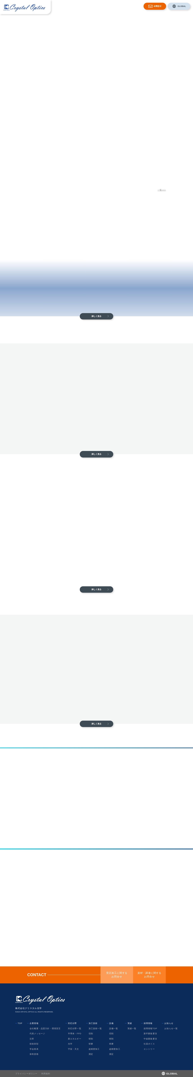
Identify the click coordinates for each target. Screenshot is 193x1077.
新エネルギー (74, 1038)
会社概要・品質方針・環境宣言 (45, 1028)
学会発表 (34, 1049)
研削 (91, 1038)
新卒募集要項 (150, 1033)
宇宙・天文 (73, 1049)
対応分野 (86, 6)
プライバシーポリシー (26, 1073)
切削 (91, 1033)
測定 (91, 1054)
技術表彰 (34, 1043)
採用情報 (123, 6)
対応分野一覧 (74, 1028)
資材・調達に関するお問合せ (149, 975)
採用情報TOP (150, 1028)
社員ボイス (149, 1043)
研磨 (91, 1043)
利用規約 (45, 1073)
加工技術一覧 (95, 1028)
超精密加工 (94, 1049)
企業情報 (75, 6)
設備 (107, 6)
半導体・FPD (74, 1033)
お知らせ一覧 (171, 1028)
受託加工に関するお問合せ (116, 975)
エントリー (149, 1049)
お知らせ (135, 6)
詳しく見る (97, 316)
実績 (114, 6)
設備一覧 (113, 1028)
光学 (70, 1043)
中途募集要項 (150, 1038)
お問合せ (158, 6)
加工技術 (98, 6)
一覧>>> (161, 190)
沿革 (32, 1038)
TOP (20, 1023)
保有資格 (34, 1054)
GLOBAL (182, 6)
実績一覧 (132, 1028)
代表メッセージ (37, 1033)
